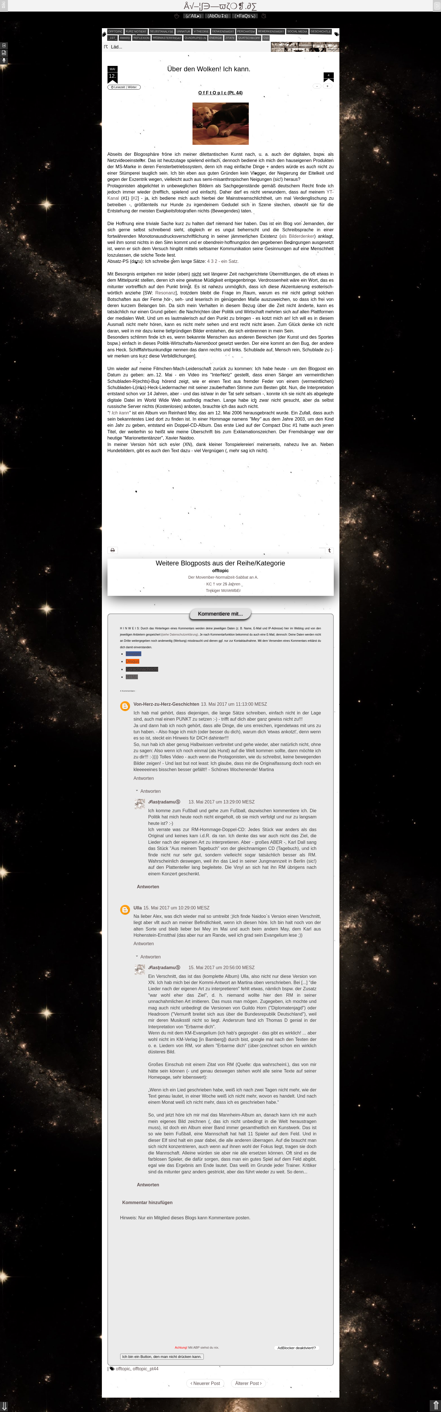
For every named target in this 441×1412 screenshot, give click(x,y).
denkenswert (223, 31)
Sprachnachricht (142, 669)
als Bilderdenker (297, 236)
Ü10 (266, 37)
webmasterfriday (167, 38)
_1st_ (112, 38)
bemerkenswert (271, 31)
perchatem (246, 31)
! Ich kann (119, 412)
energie (215, 38)
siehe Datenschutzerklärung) (180, 634)
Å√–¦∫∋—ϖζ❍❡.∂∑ (220, 6)
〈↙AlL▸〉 (193, 16)
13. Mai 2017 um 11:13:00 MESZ (234, 704)
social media (297, 31)
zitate (230, 38)
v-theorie (201, 31)
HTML (132, 676)
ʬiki (3, 4)
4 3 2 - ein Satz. (223, 261)
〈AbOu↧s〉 (218, 16)
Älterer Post (248, 1383)
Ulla (138, 907)
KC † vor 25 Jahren (223, 584)
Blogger (133, 653)
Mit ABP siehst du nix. (203, 1347)
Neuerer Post (205, 1383)
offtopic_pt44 (145, 1368)
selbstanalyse (161, 31)
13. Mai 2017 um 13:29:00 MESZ (222, 802)
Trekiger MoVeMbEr (223, 590)
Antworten (144, 778)
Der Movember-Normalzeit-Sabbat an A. (223, 577)
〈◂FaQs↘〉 (245, 16)
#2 (135, 198)
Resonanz (165, 292)
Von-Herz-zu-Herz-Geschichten (167, 704)
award (125, 38)
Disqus (133, 661)
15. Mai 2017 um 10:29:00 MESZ (177, 907)
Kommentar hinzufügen (147, 1202)
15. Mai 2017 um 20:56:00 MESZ (222, 967)
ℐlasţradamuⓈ (164, 802)
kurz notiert (136, 31)
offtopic (115, 31)
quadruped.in (195, 37)
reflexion (141, 38)
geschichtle (321, 31)
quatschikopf (249, 37)
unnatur (183, 31)
